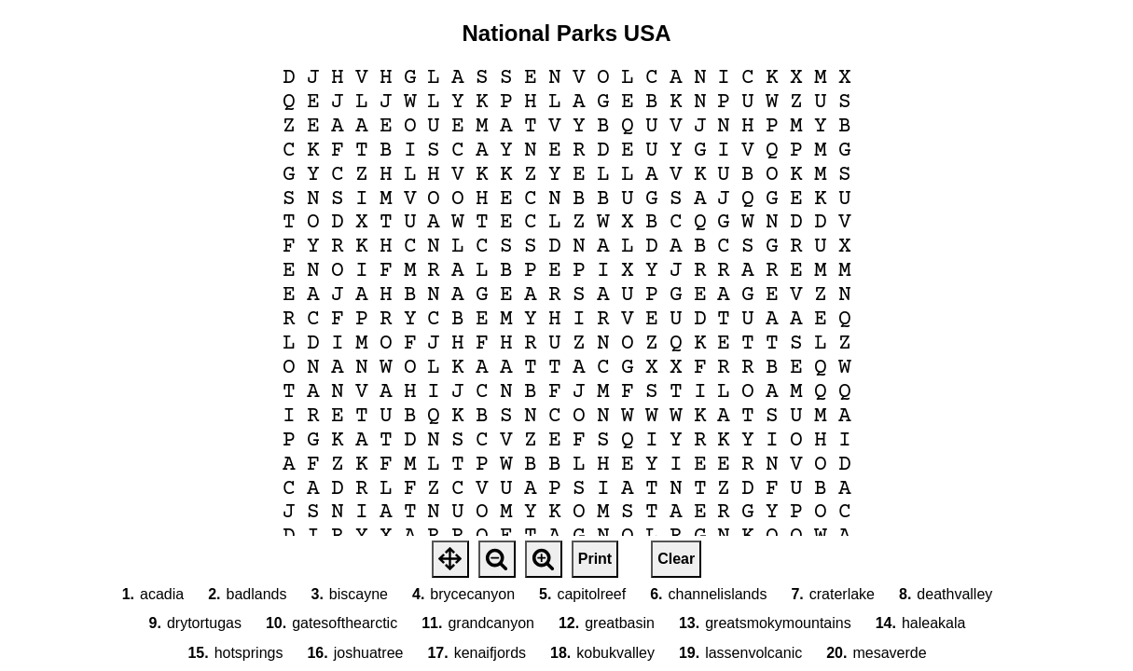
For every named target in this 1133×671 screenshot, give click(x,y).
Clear (676, 559)
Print (595, 559)
